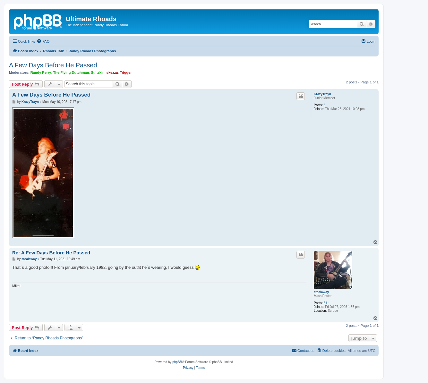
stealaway (321, 292)
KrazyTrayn (322, 94)
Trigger (126, 72)
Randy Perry (40, 72)
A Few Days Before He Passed (53, 65)
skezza (112, 72)
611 (326, 303)
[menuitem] (43, 41)
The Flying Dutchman (71, 72)
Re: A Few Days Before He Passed (51, 252)
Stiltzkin (98, 72)
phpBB (177, 362)
